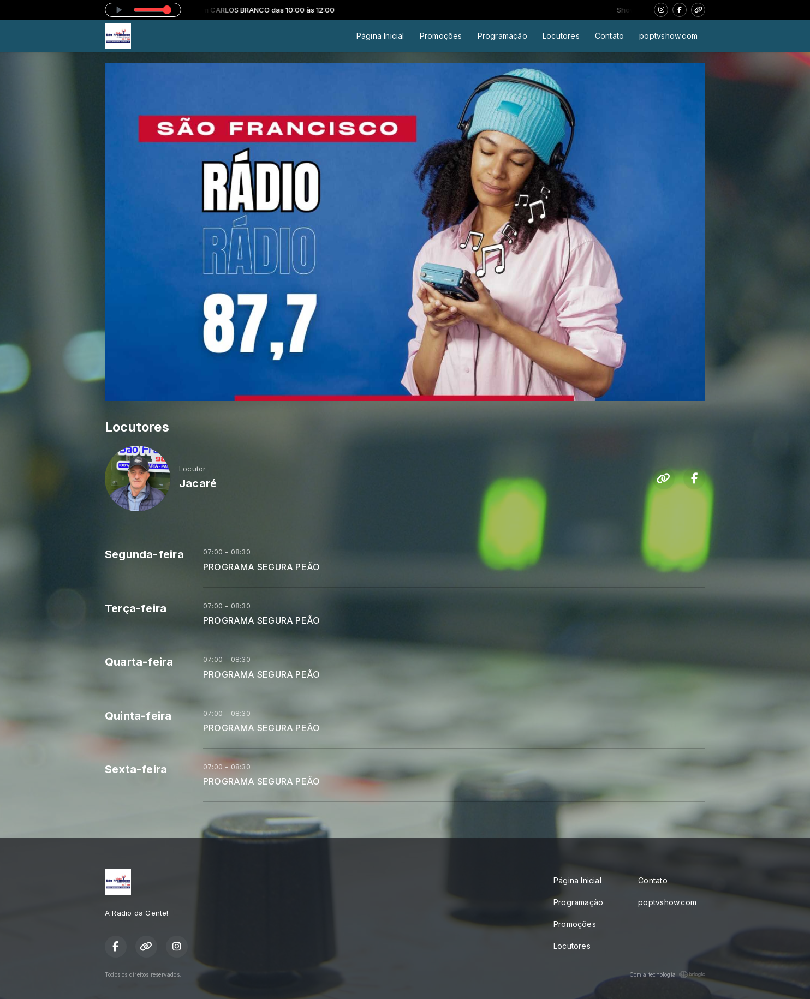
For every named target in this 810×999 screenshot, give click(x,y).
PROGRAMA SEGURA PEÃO (261, 567)
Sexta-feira (136, 769)
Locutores (561, 35)
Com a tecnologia (667, 974)
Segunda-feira (144, 554)
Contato (609, 35)
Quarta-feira (139, 661)
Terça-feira (135, 608)
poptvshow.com (668, 35)
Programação (502, 35)
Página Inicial (380, 35)
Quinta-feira (138, 715)
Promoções (441, 35)
